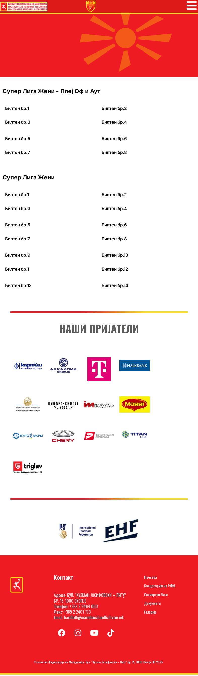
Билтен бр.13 (18, 286)
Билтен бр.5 (17, 139)
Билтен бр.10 (115, 256)
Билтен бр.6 (114, 139)
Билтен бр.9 (17, 256)
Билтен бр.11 (18, 270)
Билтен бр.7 (17, 153)
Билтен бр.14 (115, 286)
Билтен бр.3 (17, 123)
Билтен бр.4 (114, 123)
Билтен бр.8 (114, 153)
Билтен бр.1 (17, 109)
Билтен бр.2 (114, 109)
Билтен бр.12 (115, 270)
